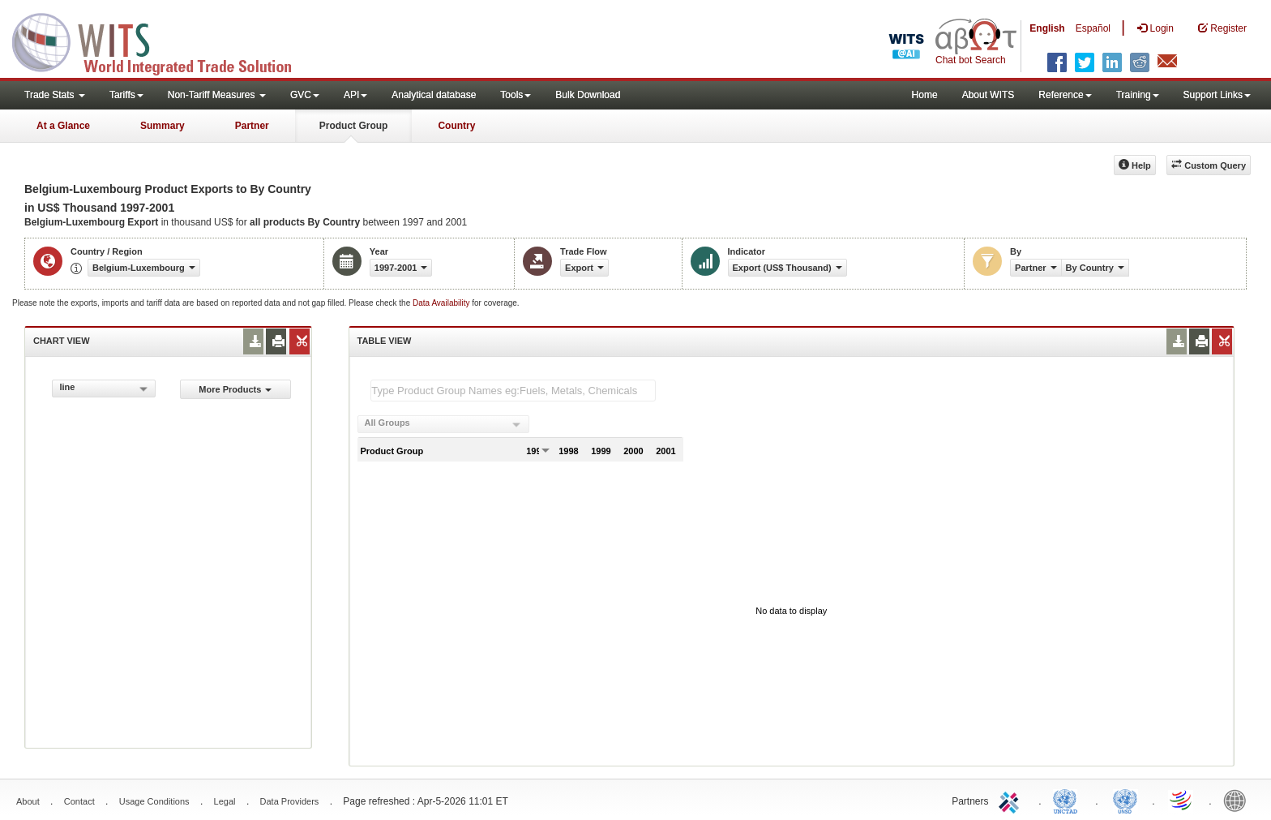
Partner (252, 125)
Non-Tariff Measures (217, 95)
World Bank (1238, 800)
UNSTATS (1125, 800)
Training (1137, 95)
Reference (1064, 95)
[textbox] (513, 390)
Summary (162, 125)
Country (456, 125)
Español (1093, 28)
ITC (1011, 800)
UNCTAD (1068, 800)
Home (925, 95)
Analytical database (434, 95)
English (1046, 28)
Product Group (353, 125)
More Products (235, 389)
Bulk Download (587, 95)
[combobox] (104, 388)
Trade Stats (54, 95)
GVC (304, 95)
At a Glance (63, 125)
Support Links (1217, 95)
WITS (162, 40)
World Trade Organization (1182, 800)
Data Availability (442, 302)
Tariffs (126, 95)
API (355, 95)
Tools (515, 95)
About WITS (988, 95)
